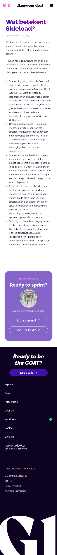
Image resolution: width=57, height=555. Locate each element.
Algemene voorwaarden (15, 491)
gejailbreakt (16, 236)
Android (36, 93)
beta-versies (15, 159)
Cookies (8, 481)
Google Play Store (18, 93)
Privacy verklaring (13, 486)
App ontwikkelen (15, 445)
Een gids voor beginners (16, 449)
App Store (34, 89)
